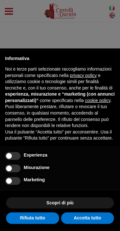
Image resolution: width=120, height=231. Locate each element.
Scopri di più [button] (60, 202)
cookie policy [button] (97, 100)
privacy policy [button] (83, 75)
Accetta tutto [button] (87, 217)
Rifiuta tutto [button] (32, 217)
